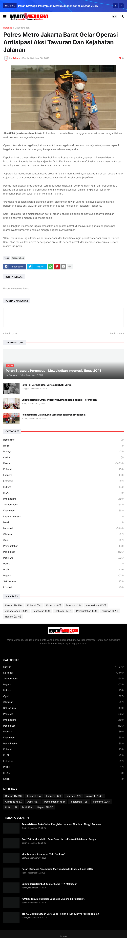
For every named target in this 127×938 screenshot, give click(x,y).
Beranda (7, 28)
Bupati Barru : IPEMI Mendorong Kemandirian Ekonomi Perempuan (59, 399)
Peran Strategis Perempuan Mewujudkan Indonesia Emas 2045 (58, 5)
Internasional (63, 498)
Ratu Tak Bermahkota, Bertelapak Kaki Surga (46, 384)
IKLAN (63, 492)
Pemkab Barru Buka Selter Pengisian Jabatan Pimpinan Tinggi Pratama (61, 824)
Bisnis (63, 445)
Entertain (63, 481)
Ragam (63, 575)
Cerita (63, 457)
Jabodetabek (22, 28)
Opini (63, 540)
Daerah (63, 463)
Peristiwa (63, 557)
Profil (63, 569)
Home (63, 936)
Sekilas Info (63, 581)
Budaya (63, 451)
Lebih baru (11, 333)
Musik (63, 522)
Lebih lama (116, 333)
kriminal (63, 587)
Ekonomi (63, 475)
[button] (4, 16)
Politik (63, 563)
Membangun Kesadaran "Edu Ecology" (43, 854)
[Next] (121, 5)
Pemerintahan (63, 546)
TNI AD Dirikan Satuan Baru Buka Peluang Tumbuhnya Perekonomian (60, 913)
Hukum (63, 487)
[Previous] (115, 5)
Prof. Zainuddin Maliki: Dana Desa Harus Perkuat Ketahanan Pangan (59, 839)
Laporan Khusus (63, 516)
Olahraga (63, 534)
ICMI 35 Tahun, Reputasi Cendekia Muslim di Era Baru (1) (53, 898)
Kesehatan (63, 510)
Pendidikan (63, 551)
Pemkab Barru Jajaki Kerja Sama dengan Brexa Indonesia (53, 414)
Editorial (63, 469)
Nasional (63, 528)
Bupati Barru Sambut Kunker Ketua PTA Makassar (49, 883)
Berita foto (63, 439)
